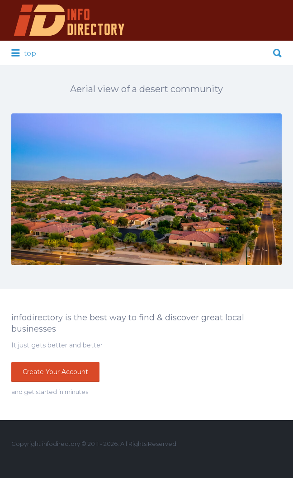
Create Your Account (55, 372)
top (23, 53)
